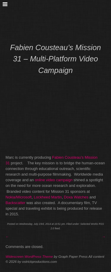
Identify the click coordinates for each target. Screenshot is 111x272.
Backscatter (15, 203)
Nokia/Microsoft (19, 197)
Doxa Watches (76, 197)
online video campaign (54, 180)
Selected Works (89, 223)
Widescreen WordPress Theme (29, 256)
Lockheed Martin (48, 197)
